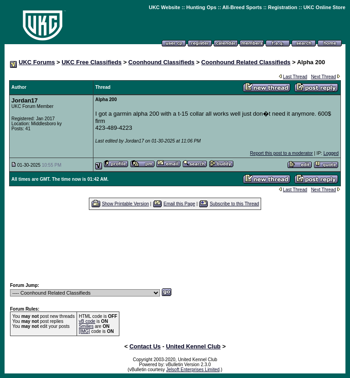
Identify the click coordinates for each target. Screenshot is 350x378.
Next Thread (323, 76)
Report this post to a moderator (281, 153)
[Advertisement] (175, 245)
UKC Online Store (324, 7)
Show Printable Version (125, 203)
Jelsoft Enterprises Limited (193, 369)
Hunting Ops (201, 7)
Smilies (86, 326)
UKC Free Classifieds (92, 62)
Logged (331, 153)
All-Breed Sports (242, 7)
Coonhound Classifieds (162, 62)
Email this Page (179, 203)
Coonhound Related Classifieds (246, 62)
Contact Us (145, 346)
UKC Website (164, 7)
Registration (282, 7)
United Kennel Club (193, 346)
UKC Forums (37, 62)
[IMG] (84, 331)
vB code (87, 321)
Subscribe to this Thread (234, 203)
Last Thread (295, 76)
